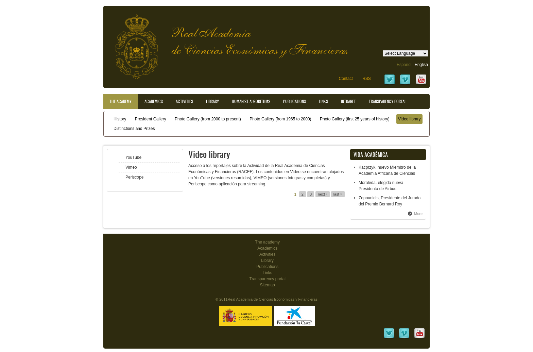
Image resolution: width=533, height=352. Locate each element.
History (120, 119)
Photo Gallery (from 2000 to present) (208, 119)
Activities (184, 101)
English (421, 64)
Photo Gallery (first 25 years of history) (355, 119)
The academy (267, 242)
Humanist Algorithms (251, 101)
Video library (409, 119)
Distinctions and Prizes (134, 128)
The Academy (120, 101)
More (418, 214)
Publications (294, 101)
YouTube (133, 157)
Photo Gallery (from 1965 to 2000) (280, 119)
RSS (366, 78)
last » (337, 194)
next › (322, 194)
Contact (346, 78)
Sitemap (267, 285)
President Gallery (150, 119)
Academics (153, 101)
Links (323, 101)
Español (404, 64)
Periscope (134, 177)
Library (212, 101)
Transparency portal (387, 101)
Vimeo (131, 167)
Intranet (348, 101)
